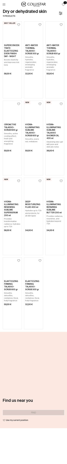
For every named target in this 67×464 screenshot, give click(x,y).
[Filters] (60, 13)
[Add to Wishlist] (18, 24)
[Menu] (4, 4)
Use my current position (17, 420)
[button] (63, 4)
